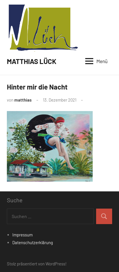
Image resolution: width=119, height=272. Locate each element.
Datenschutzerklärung (32, 242)
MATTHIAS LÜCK (31, 61)
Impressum (22, 234)
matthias (23, 99)
